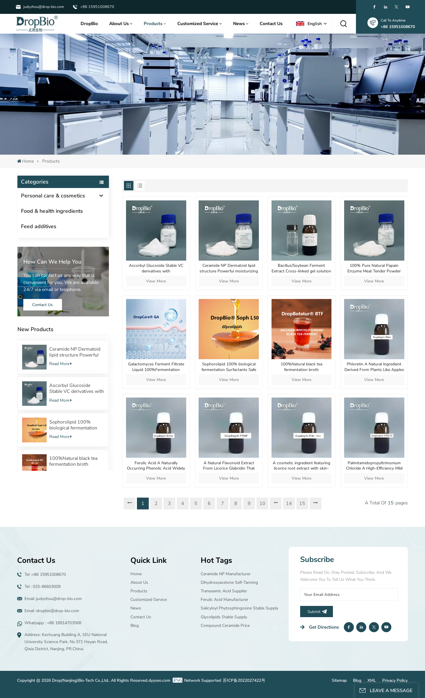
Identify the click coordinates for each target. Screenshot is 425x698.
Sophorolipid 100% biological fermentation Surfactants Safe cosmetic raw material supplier (76, 425)
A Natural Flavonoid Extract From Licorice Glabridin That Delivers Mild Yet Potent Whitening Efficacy (229, 465)
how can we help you (52, 262)
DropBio (89, 24)
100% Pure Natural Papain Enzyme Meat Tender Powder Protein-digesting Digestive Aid (374, 268)
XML (371, 680)
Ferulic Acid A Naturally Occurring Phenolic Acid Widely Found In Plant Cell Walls (156, 465)
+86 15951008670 (97, 6)
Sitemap (339, 680)
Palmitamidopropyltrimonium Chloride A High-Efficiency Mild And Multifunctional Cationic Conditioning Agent (374, 465)
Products (153, 24)
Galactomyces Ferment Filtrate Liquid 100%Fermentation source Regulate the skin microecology (156, 367)
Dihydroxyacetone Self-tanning (229, 582)
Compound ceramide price (225, 625)
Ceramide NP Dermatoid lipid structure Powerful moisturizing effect (74, 352)
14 (289, 503)
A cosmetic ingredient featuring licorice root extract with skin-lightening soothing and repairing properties (301, 465)
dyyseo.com (159, 680)
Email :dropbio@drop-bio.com (51, 611)
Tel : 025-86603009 (42, 586)
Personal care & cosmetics (53, 195)
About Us (119, 24)
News (239, 24)
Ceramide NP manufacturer (226, 574)
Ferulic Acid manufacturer (224, 599)
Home (25, 161)
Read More (60, 364)
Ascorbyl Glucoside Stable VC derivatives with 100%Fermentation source (76, 388)
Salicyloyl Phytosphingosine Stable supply (239, 608)
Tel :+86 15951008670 (45, 574)
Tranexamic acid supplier (224, 591)
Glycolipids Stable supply (224, 617)
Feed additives (38, 226)
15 (302, 503)
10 (262, 503)
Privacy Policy (395, 680)
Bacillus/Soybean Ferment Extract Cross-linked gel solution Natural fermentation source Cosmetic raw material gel (301, 268)
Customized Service (197, 24)
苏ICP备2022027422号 (244, 680)
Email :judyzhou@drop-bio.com (53, 598)
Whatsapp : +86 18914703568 (52, 623)
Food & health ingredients (52, 211)
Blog (134, 625)
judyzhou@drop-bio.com (43, 6)
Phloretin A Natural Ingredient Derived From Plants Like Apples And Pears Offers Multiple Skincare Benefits (374, 367)
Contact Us (271, 24)
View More (156, 281)
